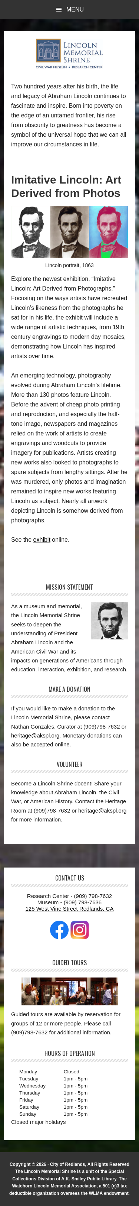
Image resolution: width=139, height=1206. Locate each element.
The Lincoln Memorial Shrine (70, 53)
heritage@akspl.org (102, 810)
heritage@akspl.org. (36, 735)
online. (63, 744)
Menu (75, 9)
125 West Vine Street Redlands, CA (70, 908)
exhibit (41, 539)
